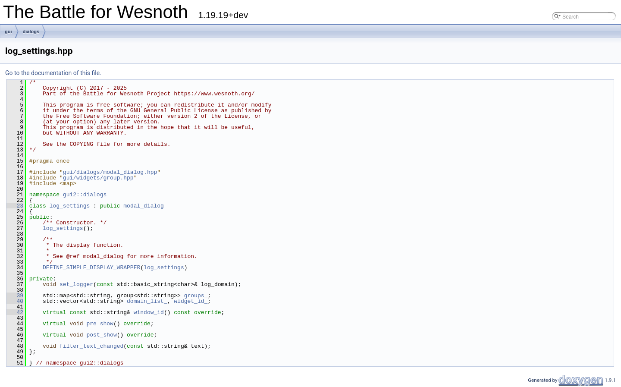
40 (14, 301)
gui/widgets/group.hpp (98, 178)
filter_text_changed (91, 346)
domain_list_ (147, 301)
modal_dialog (143, 206)
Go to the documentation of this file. (53, 72)
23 (14, 206)
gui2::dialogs (85, 194)
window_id (149, 312)
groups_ (196, 295)
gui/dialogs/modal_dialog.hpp (110, 172)
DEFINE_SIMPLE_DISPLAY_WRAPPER (91, 267)
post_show (101, 335)
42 (14, 312)
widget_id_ (190, 301)
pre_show (99, 323)
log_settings (70, 206)
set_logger (76, 284)
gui (8, 31)
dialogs (31, 31)
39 (14, 295)
